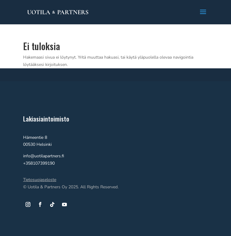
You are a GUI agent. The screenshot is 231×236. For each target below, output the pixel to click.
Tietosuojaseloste (39, 180)
